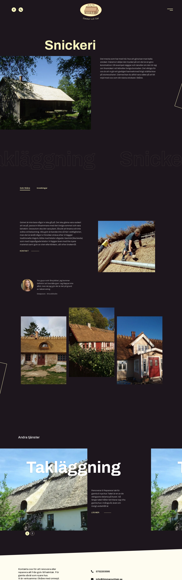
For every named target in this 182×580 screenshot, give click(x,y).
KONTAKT (24, 251)
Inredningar (42, 188)
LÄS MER (95, 512)
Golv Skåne (25, 188)
